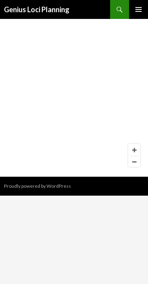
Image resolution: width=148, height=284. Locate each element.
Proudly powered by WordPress (37, 186)
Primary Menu (138, 9)
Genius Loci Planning (36, 9)
